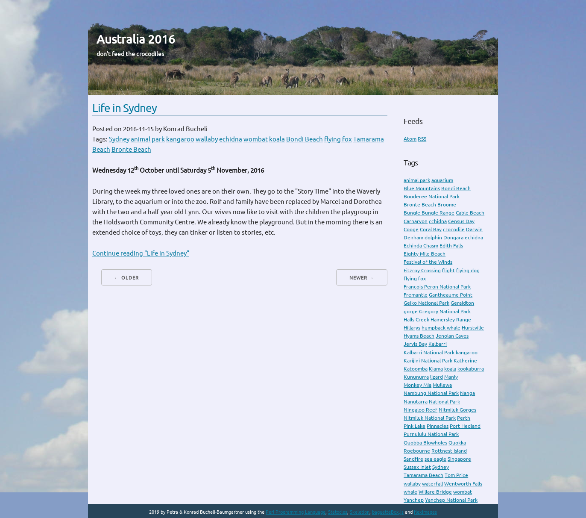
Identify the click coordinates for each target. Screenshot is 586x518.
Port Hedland (465, 426)
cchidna (438, 221)
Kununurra (416, 377)
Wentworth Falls (463, 483)
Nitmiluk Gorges (457, 409)
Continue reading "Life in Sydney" (140, 253)
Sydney (119, 139)
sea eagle (435, 459)
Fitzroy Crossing (422, 270)
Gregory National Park (445, 311)
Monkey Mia (417, 385)
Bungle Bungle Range (429, 212)
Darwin (474, 229)
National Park (444, 401)
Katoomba (416, 368)
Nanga (467, 393)
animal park (148, 139)
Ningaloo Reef (420, 409)
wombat (255, 139)
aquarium (442, 180)
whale (410, 491)
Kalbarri (437, 344)
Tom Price (456, 475)
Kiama (436, 368)
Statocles (337, 512)
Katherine (465, 360)
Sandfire (413, 459)
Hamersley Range (451, 319)
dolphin (433, 237)
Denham (413, 237)
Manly (451, 377)
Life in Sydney (124, 108)
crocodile (454, 229)
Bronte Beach (131, 149)
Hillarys (412, 327)
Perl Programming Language (295, 512)
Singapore (459, 459)
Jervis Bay (415, 344)
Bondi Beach (304, 139)
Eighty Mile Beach (424, 253)
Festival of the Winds (428, 262)
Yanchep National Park (451, 500)
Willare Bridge (435, 491)
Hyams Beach (419, 335)
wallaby (207, 139)
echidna (230, 139)
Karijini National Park (428, 360)
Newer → (361, 277)
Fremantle (416, 294)
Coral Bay (431, 229)
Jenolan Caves (452, 335)
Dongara (453, 237)
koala (277, 139)
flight (448, 270)
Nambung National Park (431, 393)
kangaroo (180, 139)
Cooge (411, 229)
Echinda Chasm (421, 245)
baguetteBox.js (388, 512)
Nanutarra (416, 401)
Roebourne (417, 450)
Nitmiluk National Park (430, 418)
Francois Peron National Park (437, 286)
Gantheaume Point (450, 294)
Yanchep (414, 500)
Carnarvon (416, 221)
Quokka (457, 442)
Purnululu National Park (431, 434)
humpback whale (441, 327)
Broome (446, 204)
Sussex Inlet (417, 467)
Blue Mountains (422, 188)
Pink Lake (414, 426)
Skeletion (359, 512)
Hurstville (473, 327)
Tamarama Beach (423, 475)
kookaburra (470, 368)
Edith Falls (451, 245)
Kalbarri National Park (429, 352)
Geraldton (462, 303)
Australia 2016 (136, 39)
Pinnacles (437, 426)
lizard (436, 377)
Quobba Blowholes (425, 442)
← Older (126, 277)
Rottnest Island (449, 450)
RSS (422, 138)
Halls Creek (416, 319)
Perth (463, 418)
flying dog (468, 270)
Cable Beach (470, 212)
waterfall (432, 483)
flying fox (338, 139)
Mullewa (442, 385)
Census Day (461, 221)
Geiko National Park (426, 303)
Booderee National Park (432, 196)
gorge (411, 311)
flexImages (425, 512)
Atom (410, 138)
